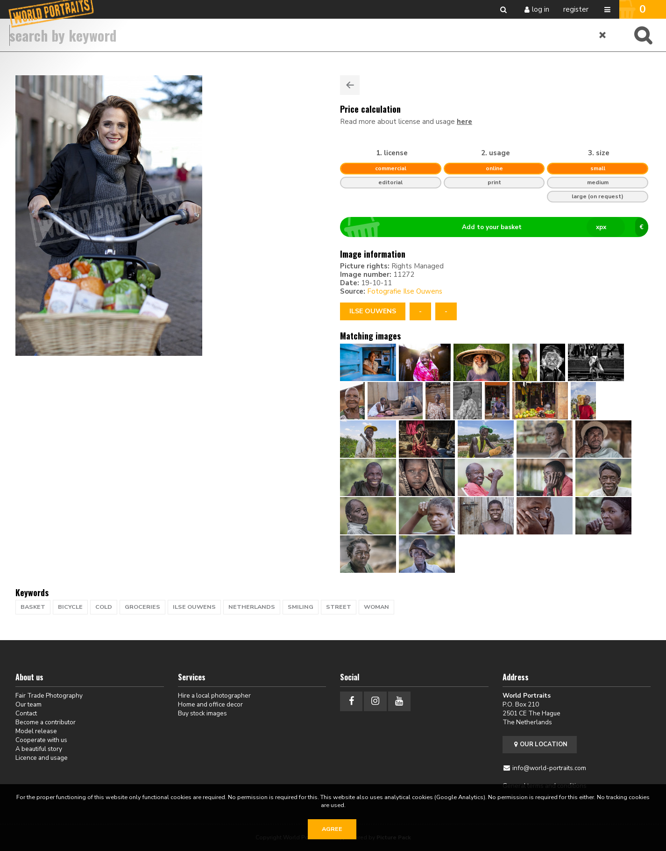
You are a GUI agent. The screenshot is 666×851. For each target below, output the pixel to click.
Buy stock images (202, 713)
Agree (332, 829)
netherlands (251, 607)
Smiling (300, 607)
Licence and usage (41, 757)
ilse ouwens (194, 607)
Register (575, 9)
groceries (142, 607)
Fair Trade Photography (49, 695)
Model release (36, 731)
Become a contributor (45, 722)
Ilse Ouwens (372, 311)
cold (103, 607)
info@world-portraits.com (549, 768)
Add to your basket (498, 227)
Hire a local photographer (214, 695)
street (338, 607)
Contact (26, 713)
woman (376, 607)
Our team (28, 704)
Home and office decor (210, 704)
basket (33, 607)
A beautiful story (38, 748)
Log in (540, 9)
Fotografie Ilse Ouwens (404, 291)
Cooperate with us (41, 740)
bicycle (70, 607)
